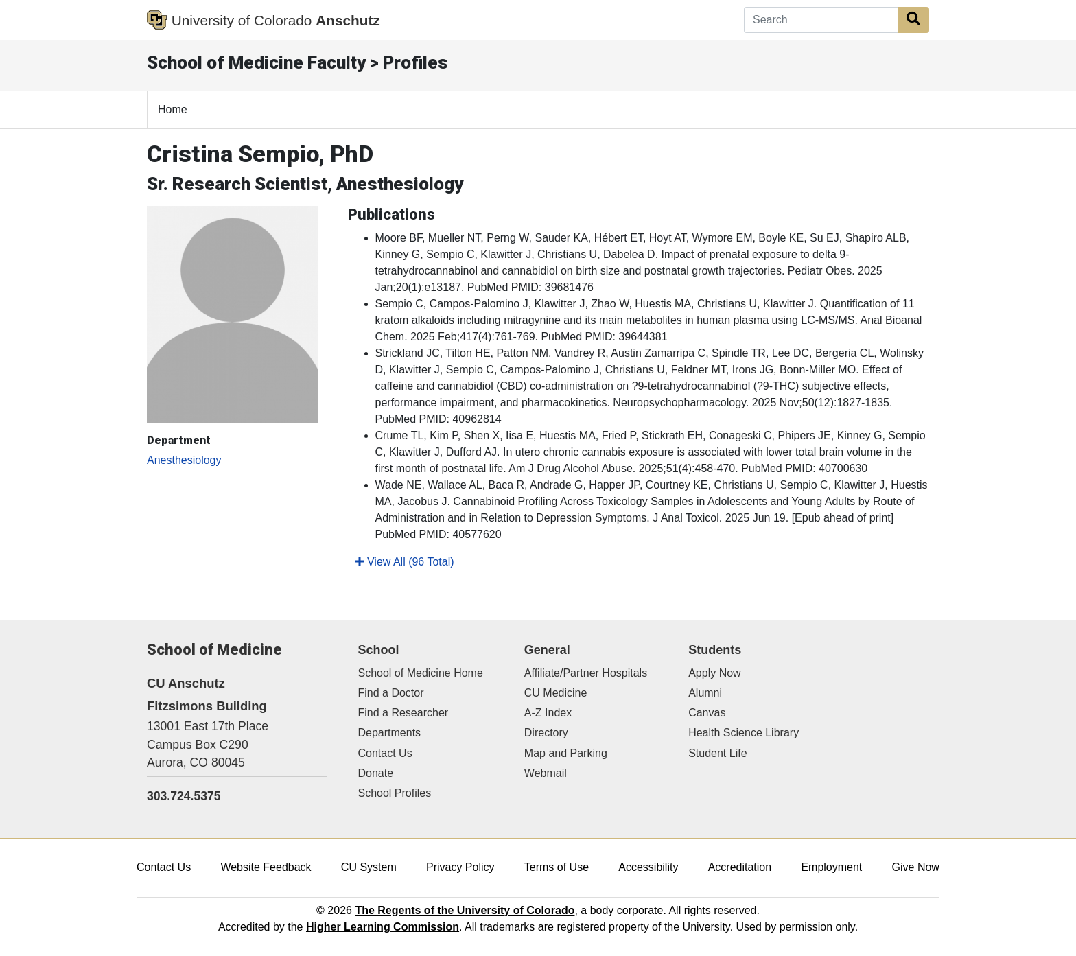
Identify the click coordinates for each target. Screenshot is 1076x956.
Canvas (706, 713)
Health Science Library (743, 732)
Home (172, 109)
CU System (369, 867)
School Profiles (395, 793)
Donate (376, 773)
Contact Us (385, 753)
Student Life (717, 753)
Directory (546, 732)
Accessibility (648, 867)
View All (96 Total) (404, 562)
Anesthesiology (184, 460)
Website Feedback (265, 867)
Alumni (705, 693)
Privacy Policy (460, 867)
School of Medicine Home (420, 673)
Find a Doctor (391, 693)
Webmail (545, 773)
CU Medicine (555, 693)
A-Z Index (548, 713)
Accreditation (740, 867)
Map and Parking (565, 753)
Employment (831, 867)
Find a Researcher (403, 713)
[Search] (821, 20)
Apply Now (714, 673)
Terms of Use (556, 867)
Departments (389, 732)
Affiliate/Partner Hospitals (585, 673)
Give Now (915, 867)
